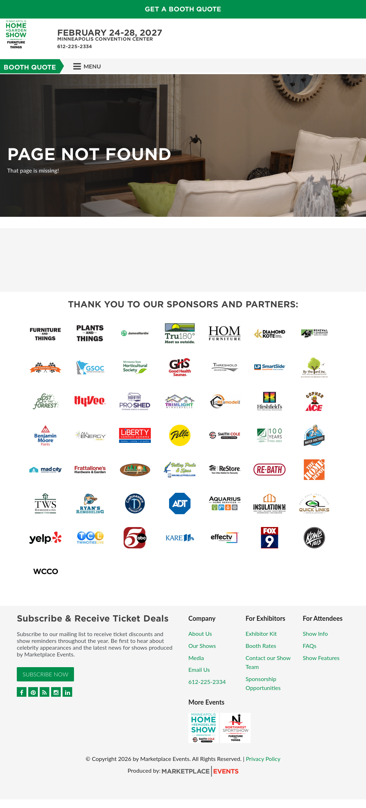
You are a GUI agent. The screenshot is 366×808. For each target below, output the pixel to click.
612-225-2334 (207, 681)
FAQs (309, 645)
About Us (200, 633)
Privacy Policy (263, 758)
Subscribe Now (45, 674)
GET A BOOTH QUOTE (183, 9)
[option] (183, 145)
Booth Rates (261, 645)
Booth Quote (30, 67)
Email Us (199, 669)
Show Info (315, 633)
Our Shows (202, 645)
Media (196, 657)
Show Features (321, 657)
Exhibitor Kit (261, 633)
